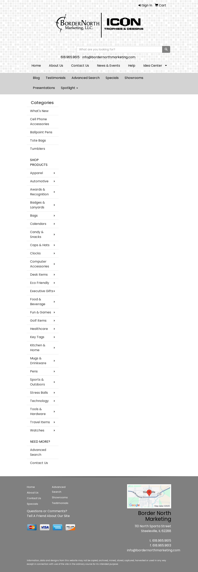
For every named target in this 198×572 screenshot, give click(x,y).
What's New (39, 111)
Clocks (35, 253)
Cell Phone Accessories (39, 121)
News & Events (108, 65)
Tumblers (37, 148)
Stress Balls (39, 392)
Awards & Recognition (39, 192)
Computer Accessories (39, 264)
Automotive (39, 181)
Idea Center (152, 65)
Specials (112, 77)
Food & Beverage (37, 301)
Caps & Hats (40, 245)
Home (36, 65)
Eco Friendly (39, 282)
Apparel (36, 173)
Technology (39, 401)
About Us (56, 65)
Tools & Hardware (38, 411)
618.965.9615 (70, 57)
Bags (34, 215)
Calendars (38, 223)
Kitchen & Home (37, 347)
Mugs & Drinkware (38, 360)
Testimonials (56, 77)
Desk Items (39, 274)
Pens (34, 371)
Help (131, 65)
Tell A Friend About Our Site (48, 516)
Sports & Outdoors (37, 382)
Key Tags (37, 337)
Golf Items (38, 320)
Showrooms (134, 77)
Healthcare (39, 328)
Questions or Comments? (47, 511)
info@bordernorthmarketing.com (108, 57)
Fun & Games (40, 312)
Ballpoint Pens (41, 132)
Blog (36, 77)
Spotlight (69, 88)
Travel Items (40, 422)
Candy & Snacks (36, 234)
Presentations (44, 88)
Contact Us (80, 65)
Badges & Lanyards (37, 205)
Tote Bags (38, 140)
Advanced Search (86, 77)
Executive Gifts (41, 291)
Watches (37, 430)
